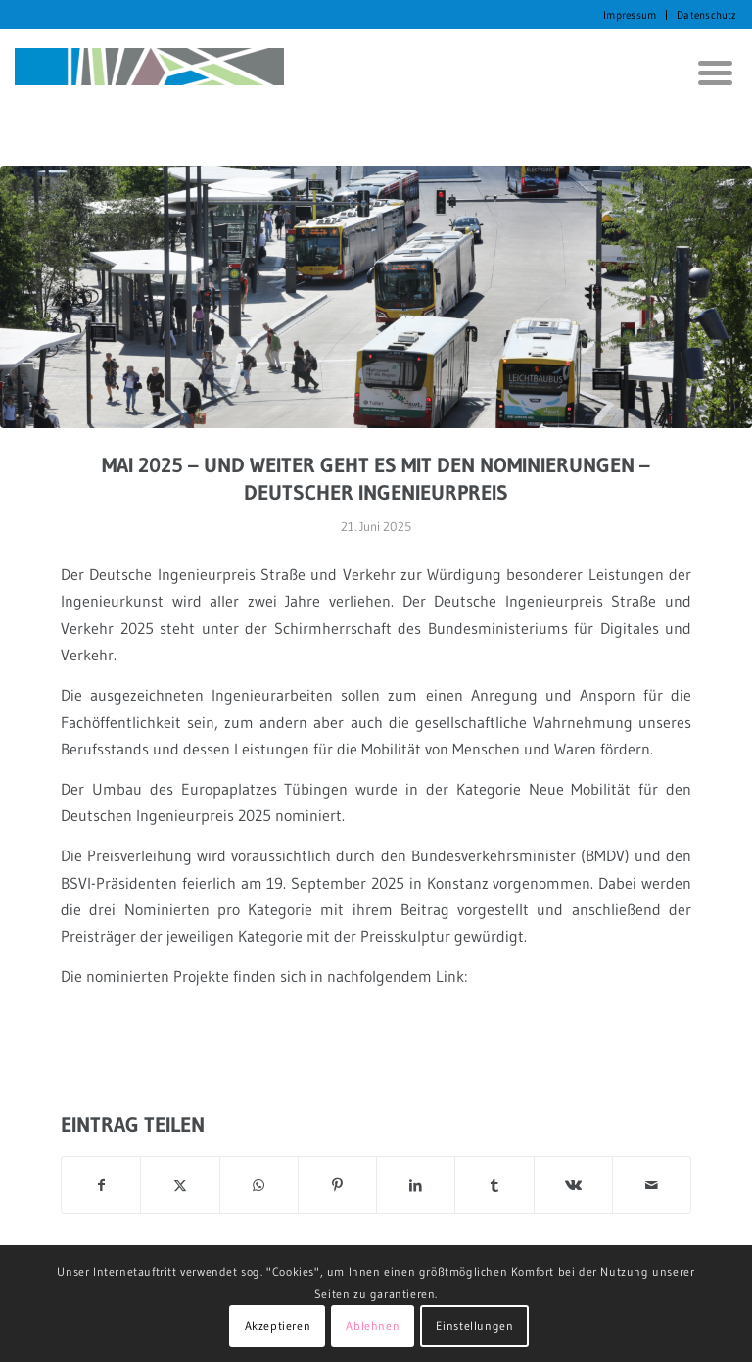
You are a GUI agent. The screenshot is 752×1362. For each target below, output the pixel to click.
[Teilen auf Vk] (573, 1185)
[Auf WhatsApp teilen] (259, 1185)
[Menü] (708, 72)
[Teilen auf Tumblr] (494, 1185)
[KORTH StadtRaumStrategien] (149, 72)
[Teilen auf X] (179, 1185)
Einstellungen (475, 1325)
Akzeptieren (278, 1325)
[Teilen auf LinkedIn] (415, 1185)
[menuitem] (630, 15)
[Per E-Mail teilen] (651, 1185)
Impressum (629, 15)
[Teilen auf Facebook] (101, 1185)
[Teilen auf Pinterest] (337, 1185)
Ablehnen (373, 1325)
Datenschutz (706, 15)
